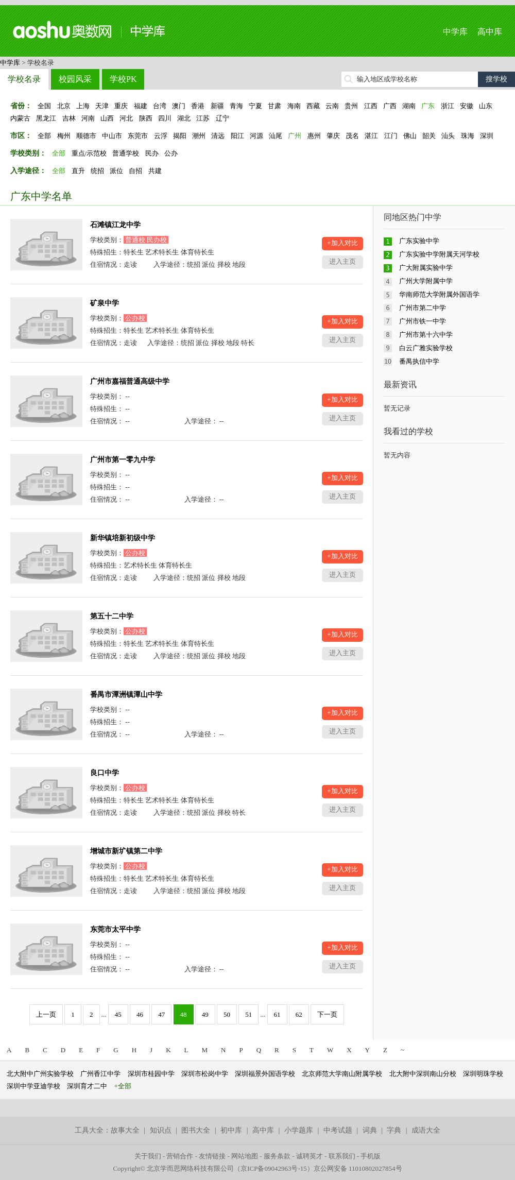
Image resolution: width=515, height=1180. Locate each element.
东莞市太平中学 (115, 929)
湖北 (184, 118)
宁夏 (255, 106)
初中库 (231, 1130)
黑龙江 (46, 118)
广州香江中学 (100, 1074)
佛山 (410, 136)
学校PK (123, 79)
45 (118, 1014)
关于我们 (147, 1156)
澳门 (178, 106)
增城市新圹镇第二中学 (126, 851)
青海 (236, 106)
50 (227, 1014)
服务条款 (277, 1156)
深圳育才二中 (87, 1086)
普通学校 (125, 153)
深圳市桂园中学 (151, 1074)
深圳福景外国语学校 (265, 1074)
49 (205, 1014)
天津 (102, 106)
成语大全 (425, 1130)
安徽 (466, 106)
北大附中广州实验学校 (40, 1074)
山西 (107, 118)
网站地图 (244, 1156)
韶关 (429, 136)
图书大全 (195, 1130)
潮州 (198, 136)
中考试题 (337, 1130)
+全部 (122, 1086)
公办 (171, 153)
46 (139, 1014)
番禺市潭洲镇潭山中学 (126, 694)
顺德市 (86, 136)
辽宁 (222, 118)
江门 (391, 136)
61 (277, 1014)
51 (248, 1014)
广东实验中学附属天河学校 (439, 254)
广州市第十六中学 (426, 334)
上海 (83, 106)
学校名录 (24, 79)
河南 (88, 118)
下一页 (327, 1014)
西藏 (313, 106)
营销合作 (179, 1156)
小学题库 (298, 1130)
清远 (218, 136)
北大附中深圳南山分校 (422, 1074)
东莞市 (138, 136)
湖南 (409, 106)
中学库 (455, 31)
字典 (394, 1130)
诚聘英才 (309, 1156)
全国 (44, 106)
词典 (370, 1130)
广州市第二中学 (422, 308)
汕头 (448, 136)
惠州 (314, 136)
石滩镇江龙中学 (115, 225)
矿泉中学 (104, 303)
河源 (256, 136)
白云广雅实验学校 (426, 348)
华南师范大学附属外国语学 (439, 294)
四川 (164, 118)
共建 (155, 171)
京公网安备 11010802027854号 (358, 1168)
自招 (135, 171)
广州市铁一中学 (422, 321)
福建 (140, 106)
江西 (370, 106)
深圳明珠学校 (483, 1074)
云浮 (160, 136)
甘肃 (274, 106)
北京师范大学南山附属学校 (342, 1074)
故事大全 (125, 1130)
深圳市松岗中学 (204, 1074)
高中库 (489, 31)
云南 (332, 106)
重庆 (121, 106)
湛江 (371, 136)
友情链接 (212, 1156)
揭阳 (179, 136)
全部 (44, 136)
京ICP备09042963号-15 (274, 1168)
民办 (152, 153)
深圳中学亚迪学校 (33, 1086)
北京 (64, 106)
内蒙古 (20, 118)
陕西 (145, 118)
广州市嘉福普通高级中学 (129, 381)
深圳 (486, 136)
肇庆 (333, 136)
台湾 (159, 106)
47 (161, 1014)
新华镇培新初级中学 (122, 538)
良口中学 (104, 773)
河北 (126, 118)
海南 (294, 106)
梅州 (64, 136)
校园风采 (75, 79)
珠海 (467, 136)
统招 (97, 171)
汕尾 (275, 136)
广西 (390, 106)
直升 (78, 171)
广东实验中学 (419, 241)
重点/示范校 (89, 153)
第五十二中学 (111, 616)
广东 (428, 106)
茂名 (352, 136)
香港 (197, 106)
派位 (116, 171)
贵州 (351, 106)
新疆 (217, 106)
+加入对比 (342, 243)
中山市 (112, 136)
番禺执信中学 (419, 361)
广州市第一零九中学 (122, 460)
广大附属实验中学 (426, 267)
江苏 (203, 118)
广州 (294, 136)
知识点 (160, 1130)
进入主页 (342, 261)
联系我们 (342, 1156)
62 (299, 1014)
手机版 (370, 1156)
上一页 (46, 1014)
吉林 (69, 118)
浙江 (447, 106)
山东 (485, 106)
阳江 (237, 136)
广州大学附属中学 (426, 281)
